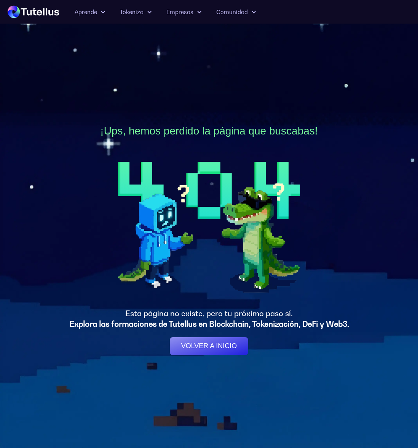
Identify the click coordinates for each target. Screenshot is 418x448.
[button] (89, 12)
